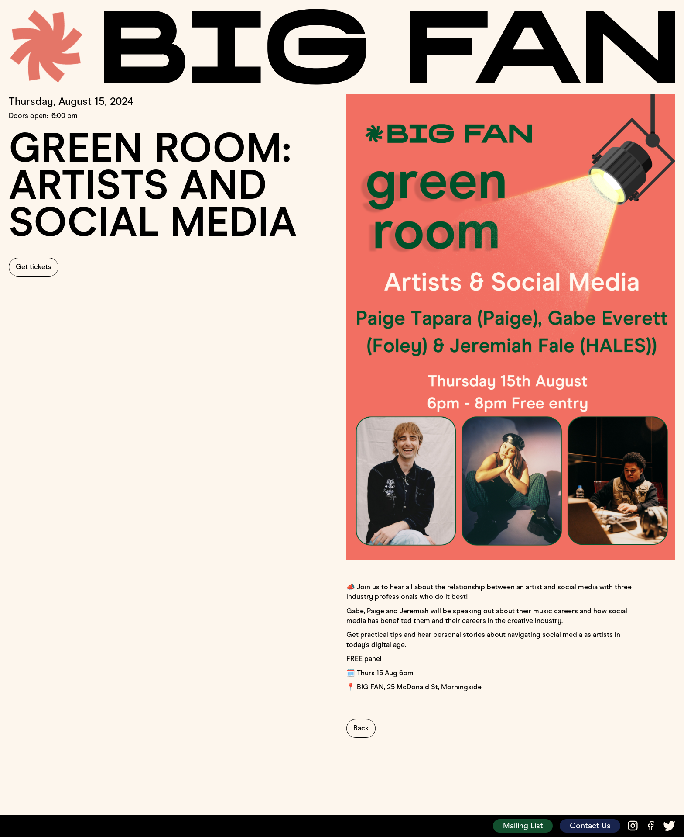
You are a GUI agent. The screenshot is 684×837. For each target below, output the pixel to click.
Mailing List (523, 825)
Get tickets (33, 267)
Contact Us (590, 825)
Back (361, 728)
